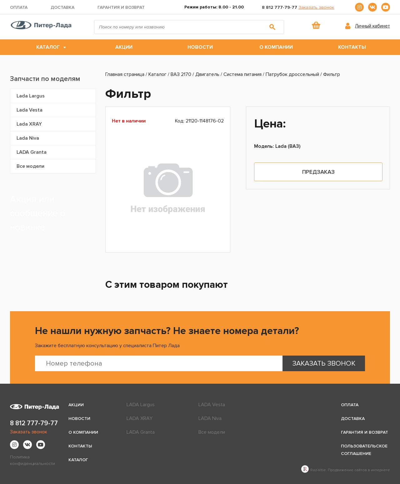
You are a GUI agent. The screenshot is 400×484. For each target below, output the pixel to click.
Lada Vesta (29, 110)
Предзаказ (318, 171)
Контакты (352, 47)
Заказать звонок (316, 7)
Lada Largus (31, 96)
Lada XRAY (29, 124)
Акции (123, 47)
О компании (276, 47)
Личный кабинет (372, 26)
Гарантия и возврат (121, 7)
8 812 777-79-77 (279, 7)
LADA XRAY (139, 418)
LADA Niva (210, 418)
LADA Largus (141, 405)
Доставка (62, 7)
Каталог (48, 47)
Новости (200, 47)
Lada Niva (28, 138)
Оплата (19, 7)
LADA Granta (32, 152)
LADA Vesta (211, 405)
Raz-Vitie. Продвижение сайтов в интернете (345, 470)
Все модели (30, 166)
